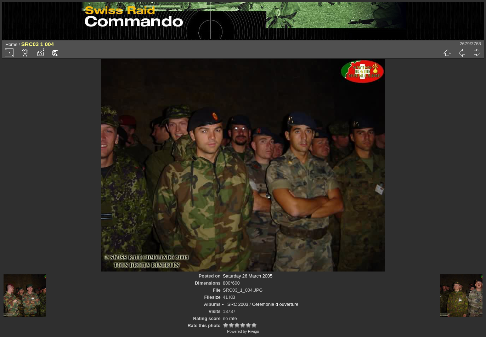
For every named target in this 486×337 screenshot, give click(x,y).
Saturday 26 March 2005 (247, 276)
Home (11, 44)
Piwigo (253, 331)
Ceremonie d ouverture (275, 304)
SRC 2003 (237, 304)
